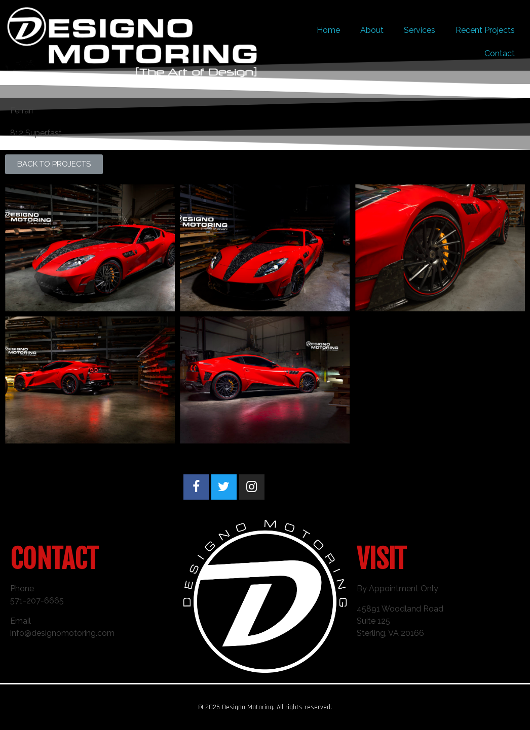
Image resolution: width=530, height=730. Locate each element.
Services (419, 30)
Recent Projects (485, 30)
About (372, 30)
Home (328, 30)
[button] (54, 164)
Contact (499, 53)
